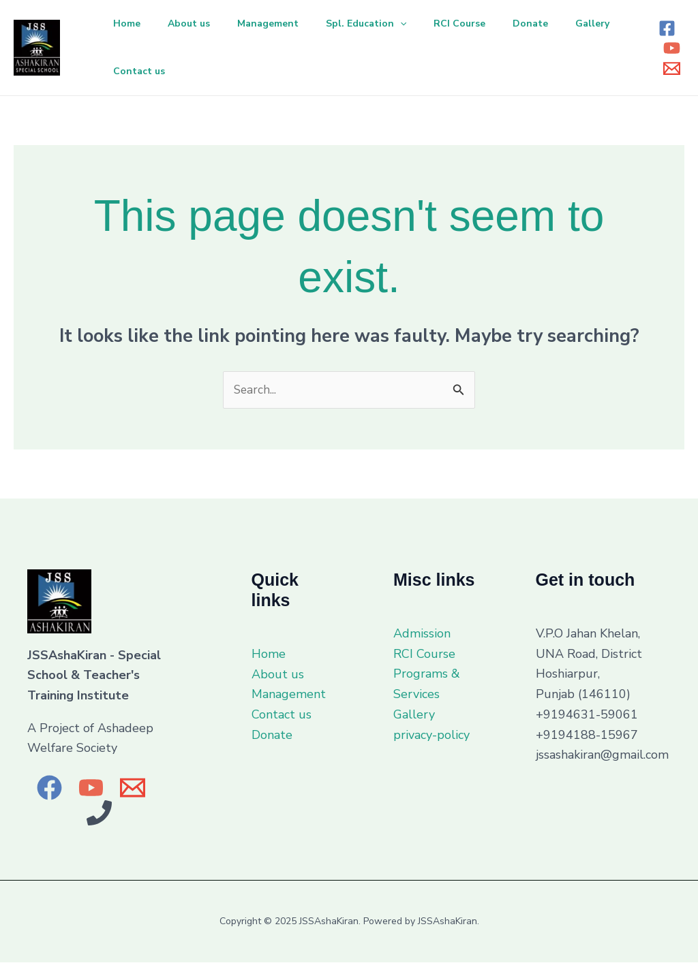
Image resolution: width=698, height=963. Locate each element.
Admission (422, 634)
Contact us (208, 71)
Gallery (133, 71)
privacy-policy (431, 735)
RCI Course (484, 23)
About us (197, 23)
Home (129, 23)
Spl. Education (385, 24)
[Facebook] (667, 28)
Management (281, 23)
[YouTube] (671, 48)
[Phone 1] (99, 813)
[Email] (132, 788)
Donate (560, 23)
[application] (419, 24)
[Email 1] (671, 68)
